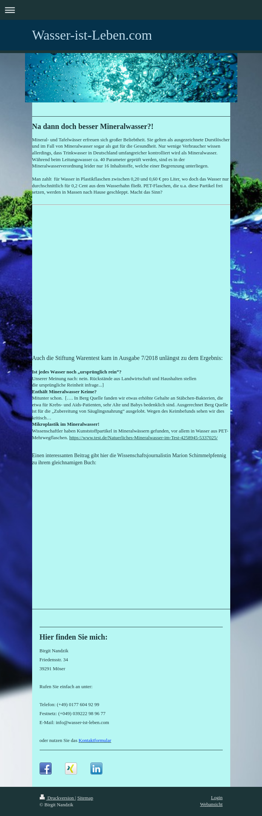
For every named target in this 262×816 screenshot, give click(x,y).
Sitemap (85, 798)
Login (216, 797)
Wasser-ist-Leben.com (92, 35)
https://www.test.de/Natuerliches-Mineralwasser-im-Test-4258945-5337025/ (143, 437)
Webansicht (211, 804)
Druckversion (57, 798)
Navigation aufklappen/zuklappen (131, 10)
